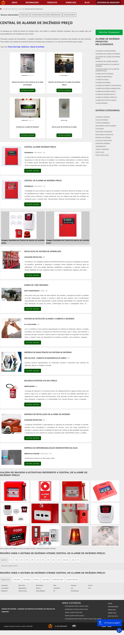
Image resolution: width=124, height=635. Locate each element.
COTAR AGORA (11, 91)
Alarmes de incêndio (103, 82)
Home (110, 559)
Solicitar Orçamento (109, 32)
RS (43, 516)
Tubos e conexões (102, 149)
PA (78, 516)
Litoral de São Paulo (72, 535)
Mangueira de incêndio (104, 132)
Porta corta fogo (102, 155)
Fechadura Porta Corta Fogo (77, 562)
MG (16, 516)
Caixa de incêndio (102, 120)
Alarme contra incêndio (104, 74)
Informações (32, 2)
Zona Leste (45, 535)
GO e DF (65, 516)
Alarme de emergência (104, 77)
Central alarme (24, 15)
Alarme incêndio (102, 103)
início (14, 2)
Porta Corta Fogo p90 (73, 567)
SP (27, 516)
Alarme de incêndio (103, 117)
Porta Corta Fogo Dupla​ (75, 570)
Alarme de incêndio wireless (106, 97)
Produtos (52, 2)
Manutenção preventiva (104, 134)
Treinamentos (101, 146)
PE (48, 516)
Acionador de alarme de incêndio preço (108, 57)
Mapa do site (113, 570)
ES (22, 516)
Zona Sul (36, 535)
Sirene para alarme (69, 15)
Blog (87, 2)
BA (53, 516)
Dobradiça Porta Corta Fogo (76, 565)
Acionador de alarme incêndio (107, 61)
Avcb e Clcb (100, 152)
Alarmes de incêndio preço (106, 91)
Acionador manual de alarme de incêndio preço (107, 70)
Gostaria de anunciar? (108, 2)
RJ (11, 516)
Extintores (25, 47)
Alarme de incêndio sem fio (106, 94)
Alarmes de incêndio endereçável (108, 88)
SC (38, 516)
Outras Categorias (108, 110)
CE (59, 516)
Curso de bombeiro (103, 123)
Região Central (5, 535)
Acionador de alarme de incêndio (108, 54)
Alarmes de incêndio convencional (108, 85)
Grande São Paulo (57, 535)
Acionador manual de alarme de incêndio (107, 65)
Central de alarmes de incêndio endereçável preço (46, 15)
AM (73, 516)
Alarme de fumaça (102, 79)
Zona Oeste (26, 535)
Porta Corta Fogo (14, 47)
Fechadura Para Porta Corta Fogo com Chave (83, 573)
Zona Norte (16, 535)
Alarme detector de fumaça (106, 100)
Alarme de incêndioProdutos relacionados (108, 42)
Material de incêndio (103, 137)
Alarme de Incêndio (37, 47)
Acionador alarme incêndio (106, 51)
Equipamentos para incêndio (106, 126)
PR (32, 516)
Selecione (4, 516)
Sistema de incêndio (103, 143)
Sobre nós (71, 2)
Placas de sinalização (104, 140)
